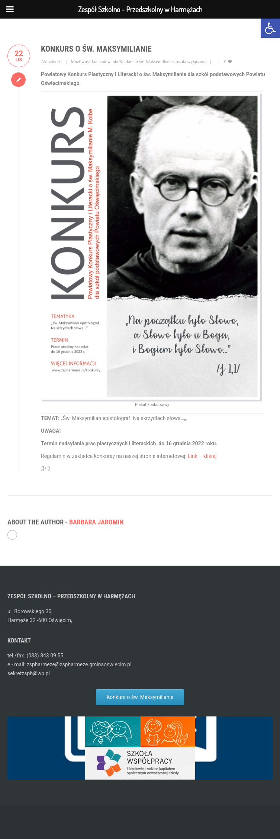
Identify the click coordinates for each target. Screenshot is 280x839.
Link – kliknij (202, 456)
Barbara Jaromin (96, 522)
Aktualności (51, 61)
